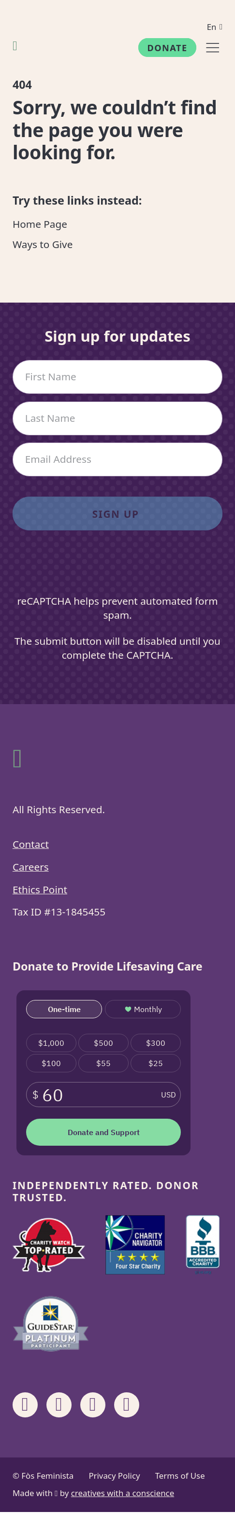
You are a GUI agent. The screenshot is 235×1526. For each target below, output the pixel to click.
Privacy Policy (114, 1475)
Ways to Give (43, 244)
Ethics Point (40, 889)
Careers (31, 867)
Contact (31, 844)
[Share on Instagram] (59, 1404)
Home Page (40, 224)
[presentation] (117, 570)
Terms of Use (180, 1475)
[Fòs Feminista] (15, 46)
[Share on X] (126, 1404)
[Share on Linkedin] (92, 1404)
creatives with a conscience (122, 1492)
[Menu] (212, 47)
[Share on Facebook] (25, 1404)
